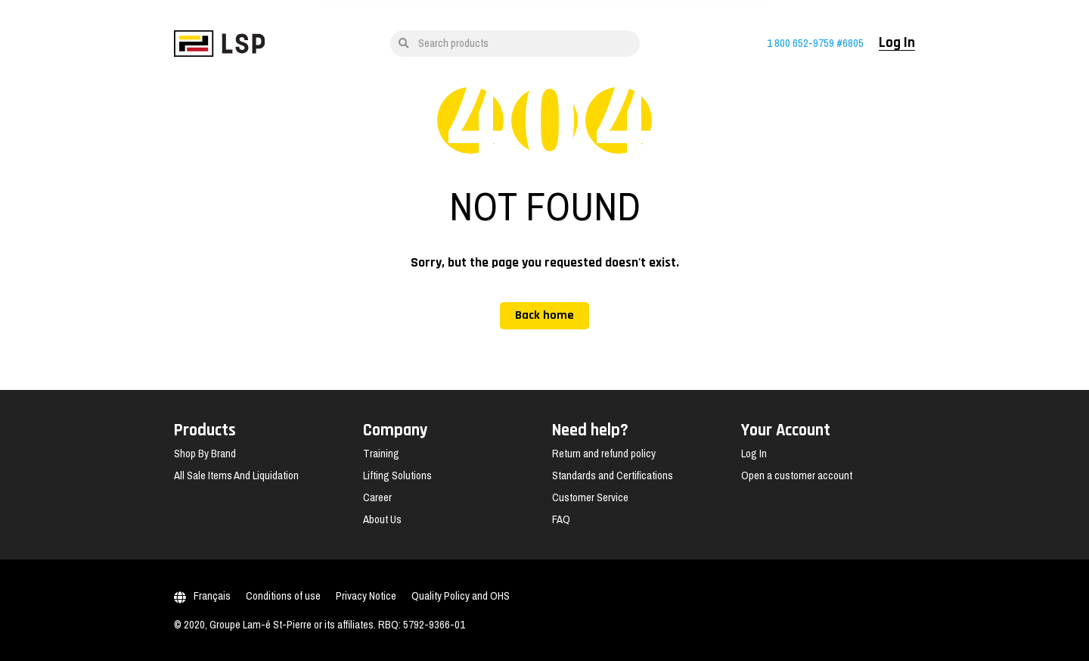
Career (377, 497)
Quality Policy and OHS (460, 595)
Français (202, 595)
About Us (382, 519)
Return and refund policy (604, 453)
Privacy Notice (366, 595)
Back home (544, 315)
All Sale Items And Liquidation (236, 475)
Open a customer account (796, 475)
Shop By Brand (205, 453)
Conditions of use (283, 595)
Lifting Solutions (397, 475)
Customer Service (590, 497)
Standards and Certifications (612, 475)
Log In (897, 43)
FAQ (561, 519)
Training (381, 453)
